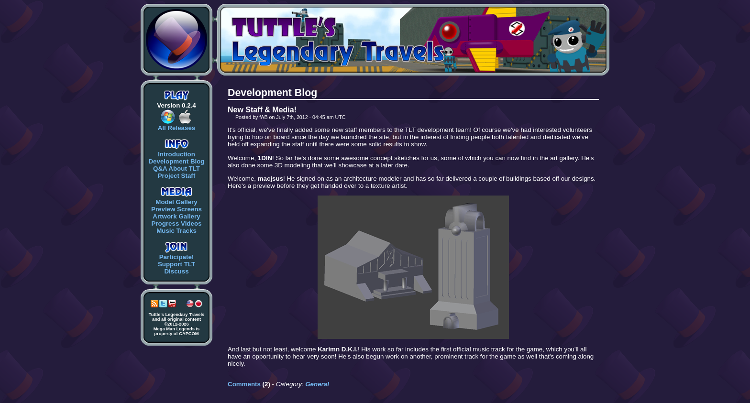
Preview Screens (176, 209)
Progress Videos (177, 223)
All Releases (177, 127)
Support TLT (176, 264)
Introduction (176, 154)
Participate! (176, 257)
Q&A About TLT (176, 168)
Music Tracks (176, 230)
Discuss (176, 271)
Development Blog (176, 161)
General (317, 384)
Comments (244, 384)
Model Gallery (176, 202)
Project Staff (177, 175)
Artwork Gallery (176, 216)
